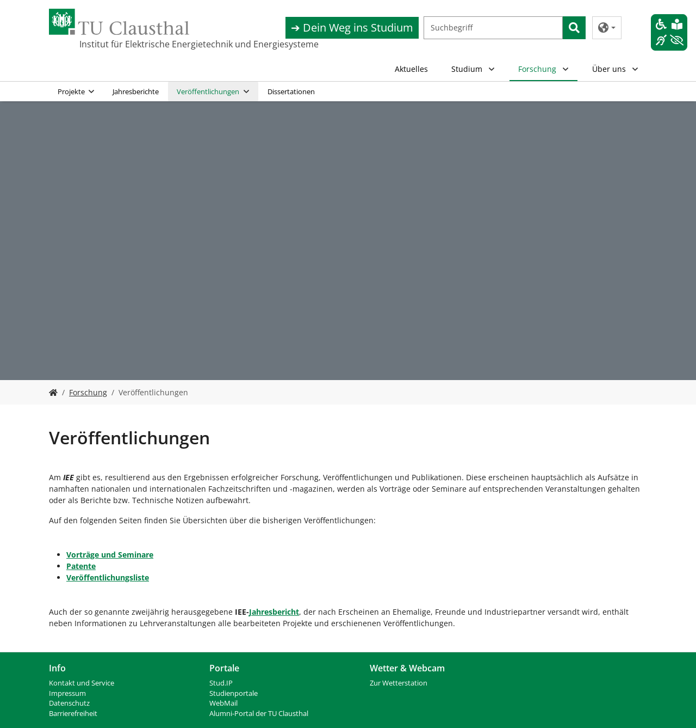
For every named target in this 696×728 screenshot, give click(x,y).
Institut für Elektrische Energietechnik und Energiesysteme (133, 44)
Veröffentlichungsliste (107, 577)
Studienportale (233, 693)
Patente (81, 566)
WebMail (223, 703)
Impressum (67, 693)
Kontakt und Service (81, 683)
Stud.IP (221, 683)
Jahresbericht (274, 612)
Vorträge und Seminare (109, 554)
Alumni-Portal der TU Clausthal (258, 713)
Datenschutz (69, 703)
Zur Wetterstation (398, 683)
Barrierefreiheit (73, 713)
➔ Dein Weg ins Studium (352, 27)
